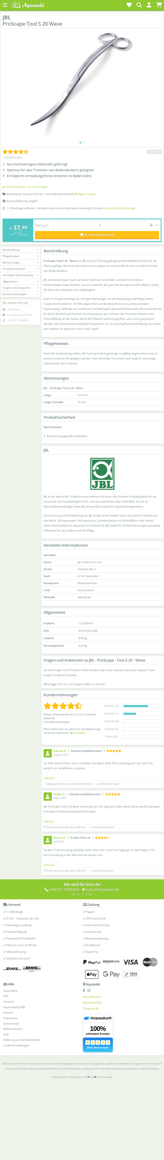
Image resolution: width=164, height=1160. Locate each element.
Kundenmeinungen (20, 294)
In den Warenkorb (97, 235)
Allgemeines (20, 281)
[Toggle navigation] (5, 5)
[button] (149, 5)
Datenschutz (11, 1023)
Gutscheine (10, 991)
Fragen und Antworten (20, 288)
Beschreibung (20, 250)
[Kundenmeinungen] (15, 151)
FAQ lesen (13, 309)
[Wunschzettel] (129, 5)
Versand (23, 234)
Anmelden (78, 733)
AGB (6, 1034)
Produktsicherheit (20, 269)
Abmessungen (20, 262)
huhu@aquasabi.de (19, 315)
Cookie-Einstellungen (16, 1045)
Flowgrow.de (91, 1008)
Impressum (10, 1018)
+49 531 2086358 (17, 320)
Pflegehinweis (20, 256)
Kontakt (8, 1012)
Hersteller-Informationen (20, 275)
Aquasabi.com (92, 997)
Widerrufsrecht (12, 1029)
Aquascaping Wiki (14, 1007)
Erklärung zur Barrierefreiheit (21, 1040)
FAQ (5, 996)
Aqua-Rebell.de (92, 1002)
